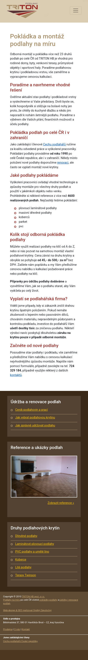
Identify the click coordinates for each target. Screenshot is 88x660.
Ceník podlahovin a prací (31, 410)
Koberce (20, 559)
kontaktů (16, 375)
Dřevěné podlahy (26, 536)
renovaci (62, 162)
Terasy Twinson (25, 575)
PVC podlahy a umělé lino (32, 551)
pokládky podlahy (48, 600)
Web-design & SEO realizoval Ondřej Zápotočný (27, 610)
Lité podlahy (23, 567)
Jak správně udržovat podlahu (35, 425)
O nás (17, 629)
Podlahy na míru (11, 600)
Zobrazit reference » (61, 503)
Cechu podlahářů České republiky (20, 641)
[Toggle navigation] (76, 10)
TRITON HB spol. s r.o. (33, 596)
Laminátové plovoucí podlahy (34, 544)
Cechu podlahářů (54, 144)
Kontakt (26, 629)
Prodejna (7, 629)
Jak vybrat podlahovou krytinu (35, 417)
